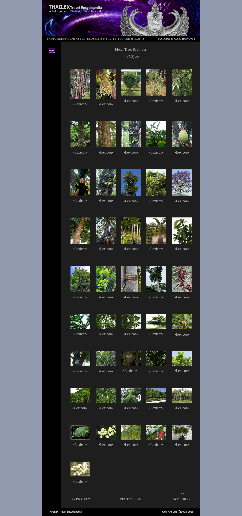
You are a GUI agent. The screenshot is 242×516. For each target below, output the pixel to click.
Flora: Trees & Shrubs (131, 49)
